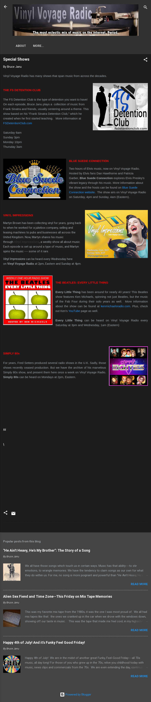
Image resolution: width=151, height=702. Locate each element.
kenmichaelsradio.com (115, 306)
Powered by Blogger (75, 694)
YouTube (74, 311)
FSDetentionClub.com (17, 123)
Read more (139, 584)
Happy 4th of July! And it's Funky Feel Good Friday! (44, 642)
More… (77, 46)
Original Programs (49, 46)
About (21, 46)
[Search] (145, 8)
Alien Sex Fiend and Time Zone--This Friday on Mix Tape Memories (57, 596)
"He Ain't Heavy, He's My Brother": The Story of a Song (46, 550)
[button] (145, 60)
